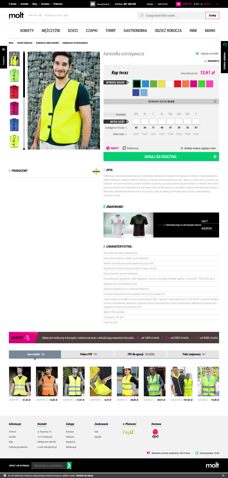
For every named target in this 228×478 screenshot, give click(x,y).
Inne (193, 30)
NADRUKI (206, 228)
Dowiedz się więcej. (84, 475)
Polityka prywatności (18, 447)
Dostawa (45, 4)
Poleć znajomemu (192, 354)
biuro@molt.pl (103, 4)
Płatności (58, 4)
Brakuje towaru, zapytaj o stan (200, 148)
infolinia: (125, 4)
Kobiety (27, 30)
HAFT (204, 221)
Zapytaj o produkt (210, 53)
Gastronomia (135, 30)
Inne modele (33, 354)
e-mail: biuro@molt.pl (47, 447)
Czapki (92, 30)
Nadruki (97, 436)
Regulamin (70, 441)
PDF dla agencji (135, 354)
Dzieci (73, 30)
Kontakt (24, 4)
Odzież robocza (168, 30)
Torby (110, 30)
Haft (96, 431)
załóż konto (163, 4)
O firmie (12, 4)
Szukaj (212, 15)
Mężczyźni (51, 30)
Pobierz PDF (86, 354)
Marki (210, 30)
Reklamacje (71, 447)
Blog (34, 4)
